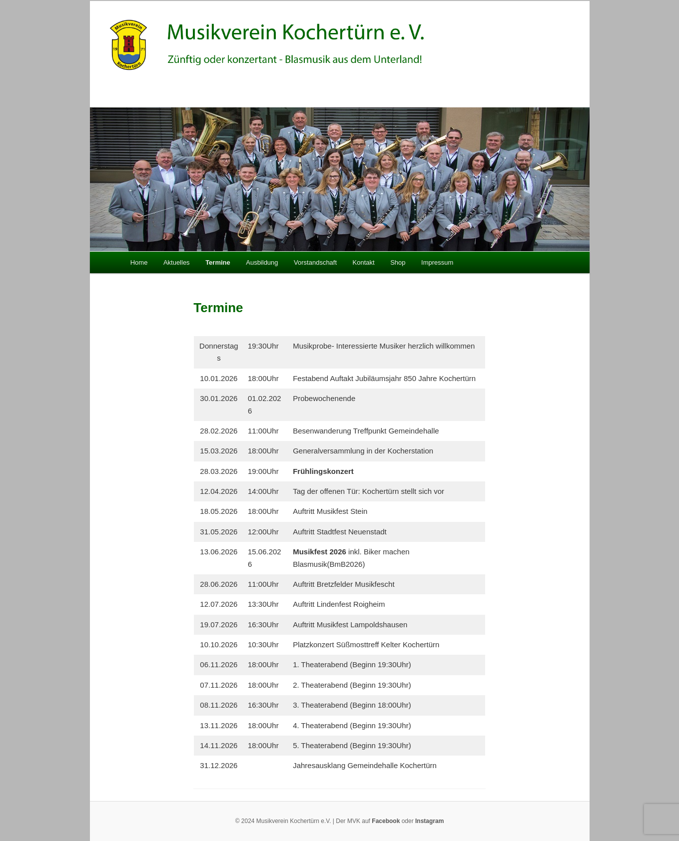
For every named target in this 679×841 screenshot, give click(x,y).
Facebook (386, 821)
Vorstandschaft (315, 262)
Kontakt (364, 262)
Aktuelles (176, 262)
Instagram (429, 821)
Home (139, 262)
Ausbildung (262, 262)
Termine (217, 262)
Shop (397, 262)
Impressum (437, 262)
